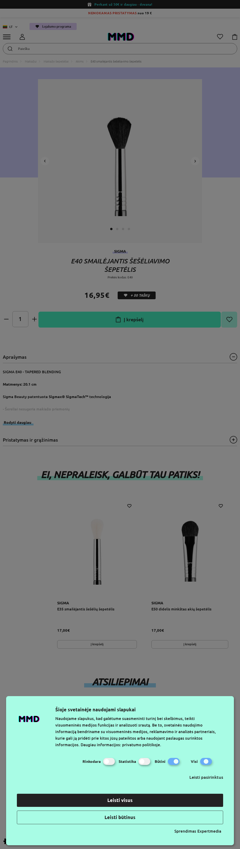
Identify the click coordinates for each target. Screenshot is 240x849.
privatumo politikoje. (141, 744)
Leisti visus (120, 800)
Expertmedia (209, 831)
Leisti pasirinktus (206, 777)
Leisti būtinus (120, 817)
